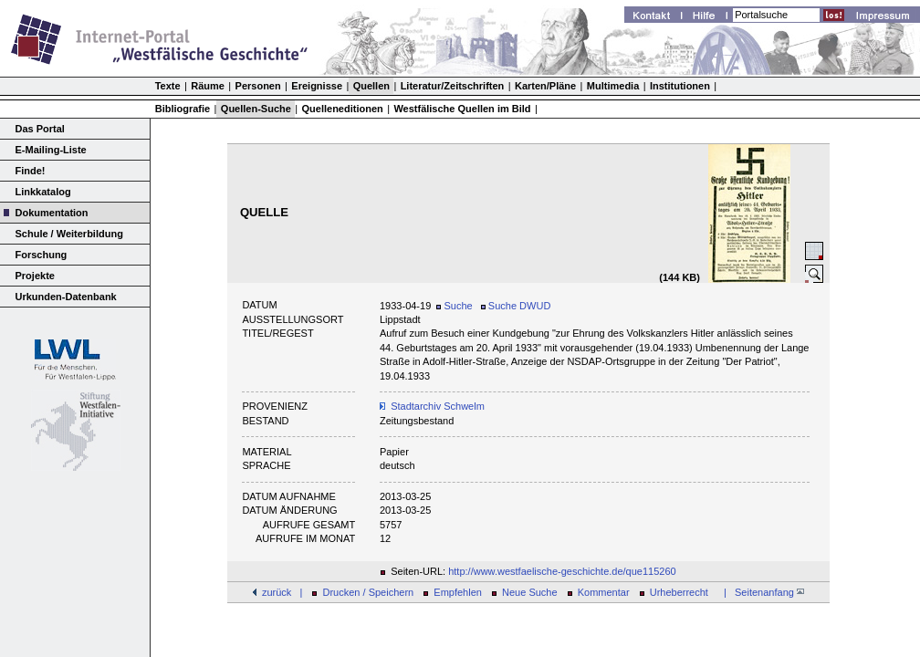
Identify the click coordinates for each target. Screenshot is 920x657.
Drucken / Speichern (368, 592)
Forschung (42, 254)
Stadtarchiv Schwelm (438, 406)
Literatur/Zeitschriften (453, 85)
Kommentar (604, 592)
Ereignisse (316, 85)
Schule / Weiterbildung (69, 233)
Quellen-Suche (256, 108)
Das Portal (40, 128)
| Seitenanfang (761, 592)
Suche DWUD (516, 305)
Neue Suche (530, 592)
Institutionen (680, 85)
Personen (258, 85)
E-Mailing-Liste (51, 149)
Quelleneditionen (342, 108)
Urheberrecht (679, 592)
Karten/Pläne (545, 85)
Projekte (35, 275)
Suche (454, 305)
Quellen (371, 85)
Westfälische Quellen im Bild (461, 108)
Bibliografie (183, 108)
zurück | (282, 592)
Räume (208, 85)
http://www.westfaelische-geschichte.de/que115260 (562, 571)
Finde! (31, 170)
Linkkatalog (43, 191)
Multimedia (613, 85)
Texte (168, 85)
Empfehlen (458, 592)
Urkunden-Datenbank (66, 296)
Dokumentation (52, 212)
